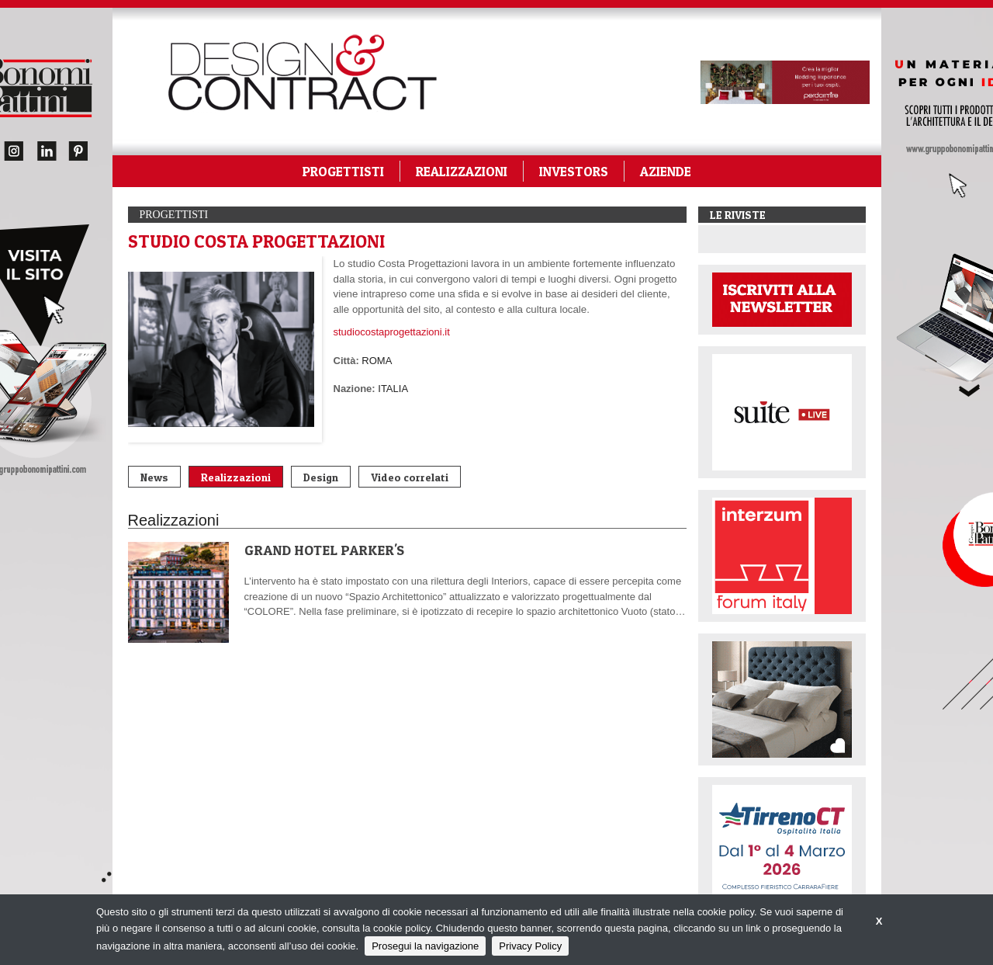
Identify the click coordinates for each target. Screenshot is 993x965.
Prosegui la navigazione (425, 946)
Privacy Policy (530, 946)
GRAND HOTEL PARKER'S (324, 550)
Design (320, 477)
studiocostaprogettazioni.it (392, 332)
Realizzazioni (236, 477)
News (154, 477)
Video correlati (409, 477)
